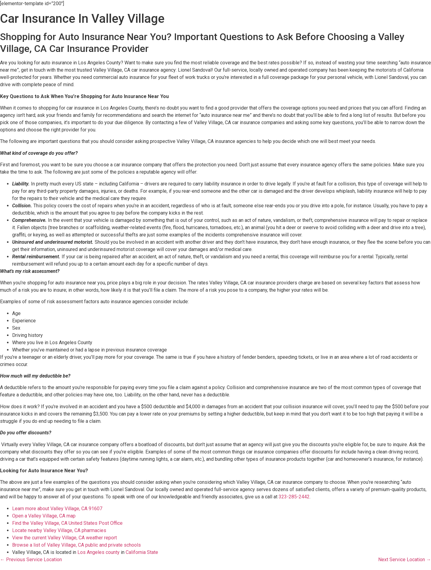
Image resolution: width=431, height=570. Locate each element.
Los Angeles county (98, 552)
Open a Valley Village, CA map (44, 516)
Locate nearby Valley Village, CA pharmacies (59, 530)
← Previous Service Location (31, 559)
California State (142, 552)
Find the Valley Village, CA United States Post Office (67, 523)
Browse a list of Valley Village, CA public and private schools (76, 545)
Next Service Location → (404, 559)
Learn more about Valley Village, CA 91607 (57, 508)
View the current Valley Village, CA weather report (64, 538)
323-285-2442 (294, 497)
